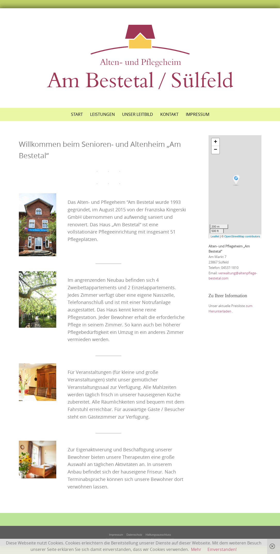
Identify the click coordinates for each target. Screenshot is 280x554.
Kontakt (169, 114)
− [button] (215, 150)
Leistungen (102, 114)
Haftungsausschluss (158, 534)
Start (77, 114)
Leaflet (215, 236)
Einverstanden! (222, 549)
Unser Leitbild (137, 114)
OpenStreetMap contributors (242, 236)
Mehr (196, 549)
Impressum (197, 114)
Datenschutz (134, 534)
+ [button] (215, 142)
